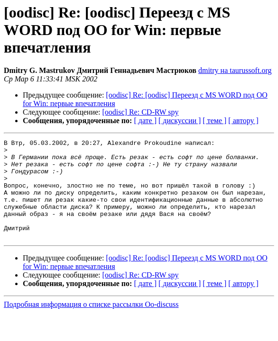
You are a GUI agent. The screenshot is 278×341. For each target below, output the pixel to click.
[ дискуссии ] (179, 121)
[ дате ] (145, 121)
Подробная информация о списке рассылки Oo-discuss (91, 324)
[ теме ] (214, 121)
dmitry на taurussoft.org (234, 70)
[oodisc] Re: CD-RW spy (140, 112)
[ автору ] (243, 121)
